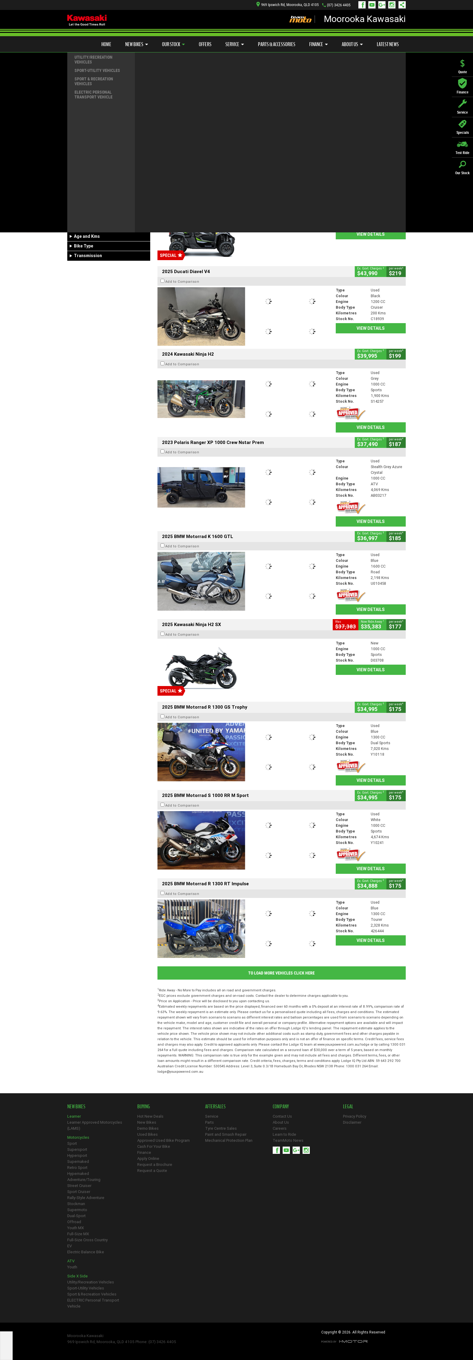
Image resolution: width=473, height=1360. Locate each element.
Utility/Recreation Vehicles (90, 1282)
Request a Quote (152, 1170)
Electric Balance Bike (85, 1252)
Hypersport (77, 1155)
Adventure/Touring (83, 1179)
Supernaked (78, 1161)
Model (76, 200)
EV (69, 1245)
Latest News (388, 44)
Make (76, 185)
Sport (72, 1143)
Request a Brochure (154, 1164)
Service (234, 44)
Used (116, 149)
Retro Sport (77, 1167)
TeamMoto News (288, 1140)
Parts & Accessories (276, 44)
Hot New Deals (150, 1116)
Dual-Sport (76, 1215)
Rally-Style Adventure (85, 1197)
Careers (280, 1128)
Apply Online (148, 1158)
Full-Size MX (78, 1233)
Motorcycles (78, 1137)
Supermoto (77, 1209)
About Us (352, 44)
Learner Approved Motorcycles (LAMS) (94, 1125)
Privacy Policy (354, 1116)
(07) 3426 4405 (339, 5)
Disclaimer (352, 1122)
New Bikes (136, 44)
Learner (74, 1116)
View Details (371, 151)
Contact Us (282, 1116)
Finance (318, 44)
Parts (209, 1122)
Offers (205, 44)
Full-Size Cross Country (87, 1239)
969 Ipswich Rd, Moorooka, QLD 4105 (287, 4)
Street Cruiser (79, 1185)
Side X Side (77, 1276)
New (77, 149)
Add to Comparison (182, 116)
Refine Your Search (91, 87)
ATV (71, 1261)
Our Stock (173, 44)
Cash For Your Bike (153, 1146)
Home (106, 44)
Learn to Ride (284, 1134)
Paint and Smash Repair (225, 1134)
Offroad (74, 1221)
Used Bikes (147, 1134)
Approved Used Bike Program (163, 1140)
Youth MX (75, 1227)
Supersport (77, 1149)
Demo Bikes (148, 1128)
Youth (72, 1267)
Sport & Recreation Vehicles (91, 1294)
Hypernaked (78, 1173)
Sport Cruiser (78, 1191)
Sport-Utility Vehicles (85, 1288)
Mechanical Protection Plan (228, 1140)
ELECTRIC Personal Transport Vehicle (93, 1303)
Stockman (76, 1203)
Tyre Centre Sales (221, 1128)
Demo (98, 149)
